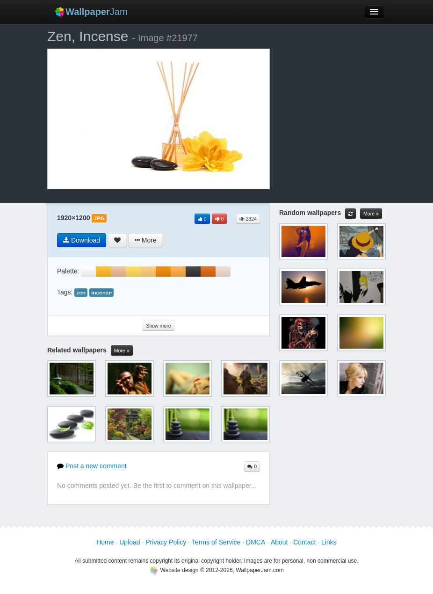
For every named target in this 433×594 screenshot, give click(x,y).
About (279, 542)
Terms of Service (216, 542)
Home (105, 542)
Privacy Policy (165, 542)
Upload (129, 542)
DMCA (255, 542)
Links (329, 542)
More (122, 351)
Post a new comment (92, 466)
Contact (304, 542)
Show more (158, 326)
